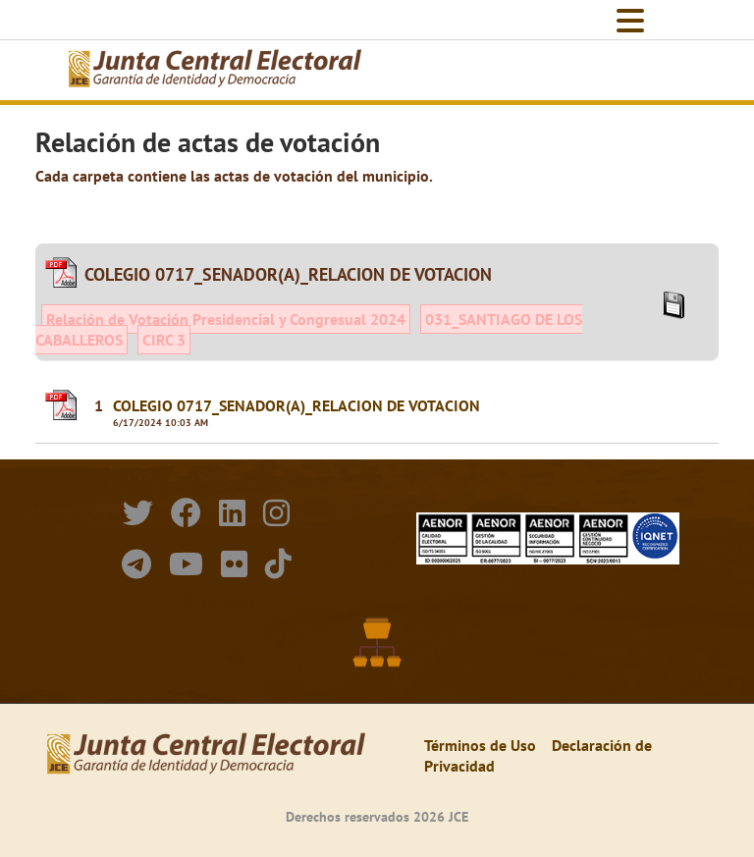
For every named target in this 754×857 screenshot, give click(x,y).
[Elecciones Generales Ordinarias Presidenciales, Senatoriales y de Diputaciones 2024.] (215, 70)
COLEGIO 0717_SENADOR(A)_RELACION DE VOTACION (296, 405)
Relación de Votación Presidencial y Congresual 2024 (225, 319)
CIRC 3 (164, 339)
